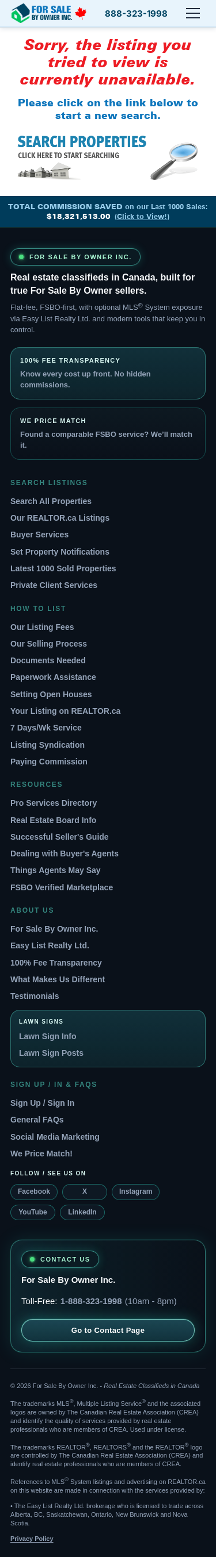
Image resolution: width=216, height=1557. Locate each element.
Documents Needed (48, 660)
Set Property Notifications (59, 551)
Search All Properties (51, 501)
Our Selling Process (48, 643)
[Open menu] (193, 13)
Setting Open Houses (51, 694)
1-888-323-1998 (91, 1301)
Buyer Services (39, 534)
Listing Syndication (47, 744)
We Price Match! (41, 1153)
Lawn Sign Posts (51, 1053)
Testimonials (34, 996)
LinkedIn (82, 1212)
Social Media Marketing (55, 1136)
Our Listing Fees (42, 627)
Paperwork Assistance (53, 677)
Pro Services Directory (53, 803)
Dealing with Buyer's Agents (64, 853)
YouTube (32, 1212)
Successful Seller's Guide (59, 836)
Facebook (34, 1191)
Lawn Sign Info (48, 1036)
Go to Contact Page (108, 1330)
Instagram (135, 1191)
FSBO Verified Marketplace (61, 887)
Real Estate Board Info (53, 820)
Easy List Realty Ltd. (49, 945)
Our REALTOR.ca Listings (59, 517)
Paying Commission (49, 761)
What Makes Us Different (57, 979)
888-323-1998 (136, 13)
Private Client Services (53, 585)
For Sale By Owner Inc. (54, 928)
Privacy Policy (32, 1538)
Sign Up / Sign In (42, 1103)
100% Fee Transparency (56, 962)
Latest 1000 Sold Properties (63, 568)
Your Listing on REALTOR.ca (65, 711)
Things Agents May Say (55, 870)
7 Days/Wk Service (46, 727)
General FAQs (37, 1119)
